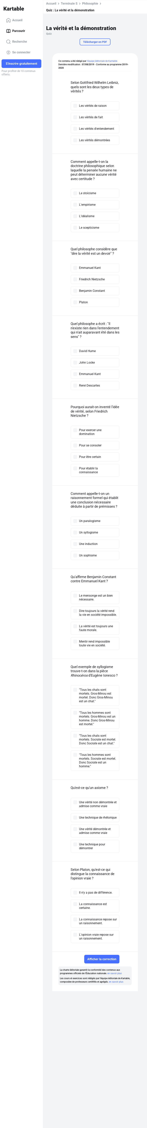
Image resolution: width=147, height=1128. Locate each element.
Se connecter (18, 52)
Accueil (14, 20)
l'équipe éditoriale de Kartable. (102, 61)
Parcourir (15, 31)
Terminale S (69, 3)
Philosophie (90, 3)
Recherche (16, 41)
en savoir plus (114, 973)
